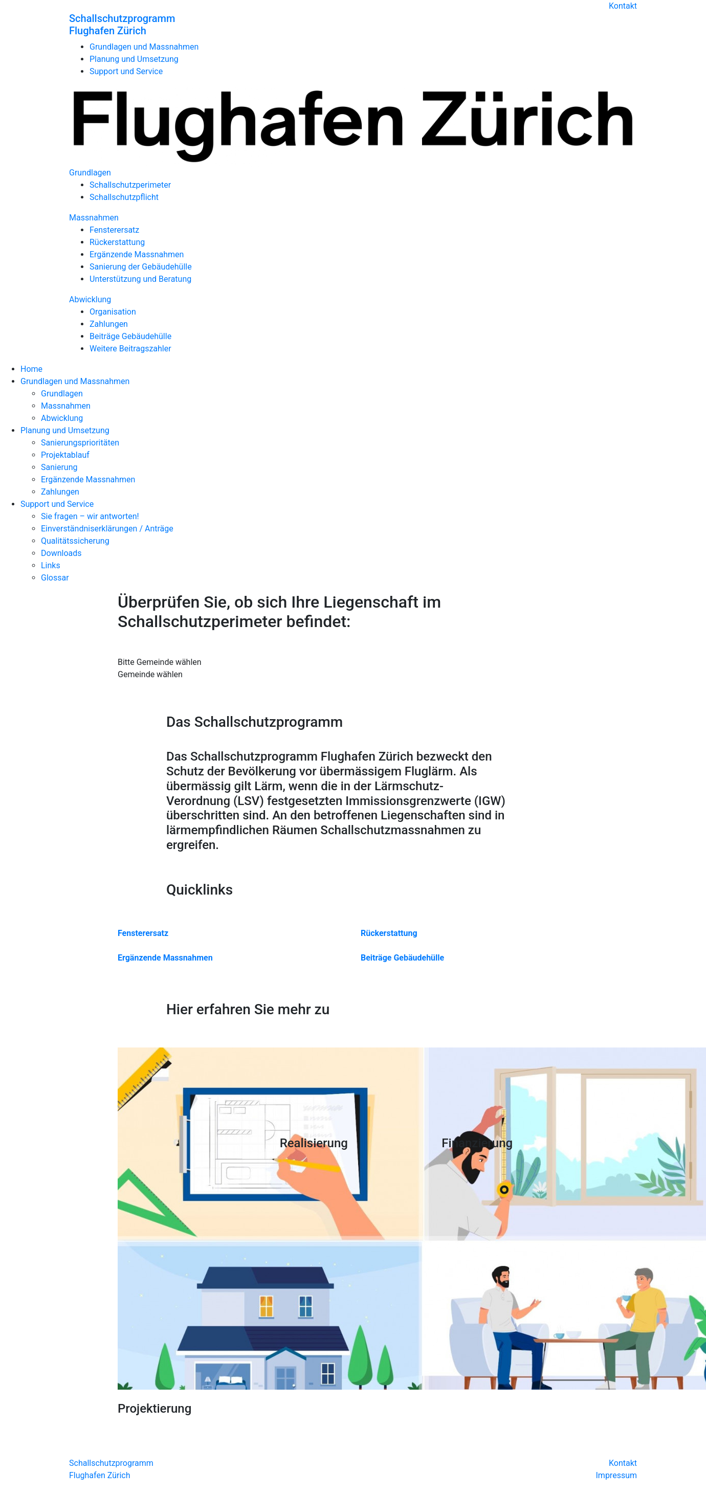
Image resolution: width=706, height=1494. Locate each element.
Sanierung (59, 467)
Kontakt (623, 6)
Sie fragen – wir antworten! (90, 516)
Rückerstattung (117, 242)
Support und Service (126, 71)
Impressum (616, 1475)
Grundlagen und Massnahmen (144, 47)
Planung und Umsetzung (134, 59)
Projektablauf (65, 455)
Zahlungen (109, 324)
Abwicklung (90, 299)
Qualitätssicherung (75, 541)
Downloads (61, 553)
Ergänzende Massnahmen (137, 254)
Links (50, 565)
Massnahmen (94, 217)
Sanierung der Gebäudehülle (141, 267)
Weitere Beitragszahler (130, 348)
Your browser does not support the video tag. (356, 1085)
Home (31, 369)
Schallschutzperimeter (130, 185)
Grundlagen (90, 172)
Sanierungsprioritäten (80, 443)
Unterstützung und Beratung (140, 279)
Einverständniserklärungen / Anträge (107, 528)
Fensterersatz (114, 230)
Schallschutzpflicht (124, 197)
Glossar (55, 578)
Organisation (113, 312)
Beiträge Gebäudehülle (130, 336)
